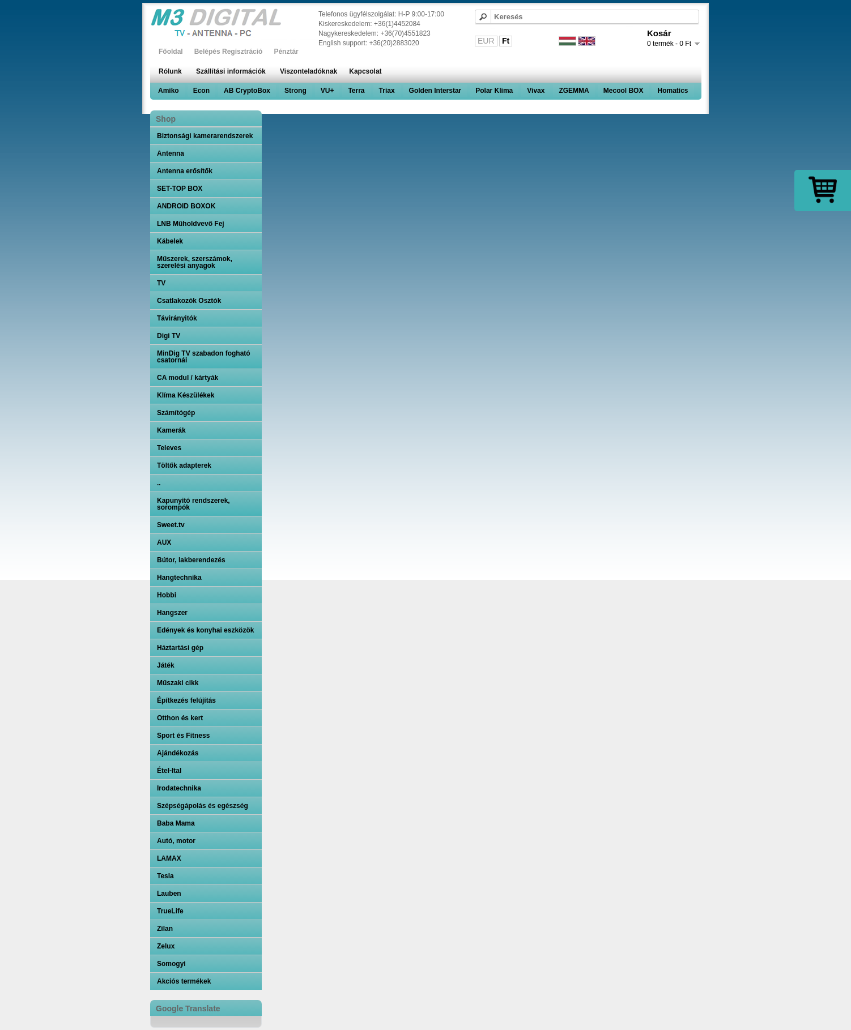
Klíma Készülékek (185, 395)
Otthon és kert (180, 718)
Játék (166, 665)
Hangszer (172, 613)
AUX (164, 542)
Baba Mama (176, 823)
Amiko (168, 91)
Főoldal (171, 51)
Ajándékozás (177, 753)
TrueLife (170, 911)
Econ (201, 91)
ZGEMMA (574, 91)
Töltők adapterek (184, 465)
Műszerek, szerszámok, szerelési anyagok (194, 262)
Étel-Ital (169, 771)
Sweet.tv (171, 525)
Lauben (169, 893)
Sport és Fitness (183, 736)
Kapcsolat (365, 71)
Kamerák (171, 430)
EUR (486, 40)
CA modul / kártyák (187, 378)
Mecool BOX (623, 91)
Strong (295, 91)
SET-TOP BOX (179, 189)
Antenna (170, 153)
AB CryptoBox (247, 91)
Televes (169, 448)
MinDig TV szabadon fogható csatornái (203, 356)
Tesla (165, 876)
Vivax (535, 91)
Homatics (672, 91)
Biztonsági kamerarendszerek (205, 136)
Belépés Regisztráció (228, 51)
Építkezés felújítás (186, 700)
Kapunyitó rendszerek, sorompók (193, 504)
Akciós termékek (184, 981)
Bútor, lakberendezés (191, 560)
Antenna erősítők (184, 171)
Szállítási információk (231, 71)
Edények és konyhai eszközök (205, 630)
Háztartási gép (180, 648)
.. (159, 483)
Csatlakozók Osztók (189, 301)
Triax (387, 91)
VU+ (327, 91)
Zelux (166, 946)
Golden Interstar (435, 91)
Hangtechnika (179, 578)
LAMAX (169, 858)
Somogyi (171, 964)
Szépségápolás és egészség (202, 806)
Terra (356, 91)
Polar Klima (494, 91)
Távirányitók (177, 318)
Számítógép (176, 413)
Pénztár (286, 51)
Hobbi (166, 595)
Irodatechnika (179, 788)
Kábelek (170, 241)
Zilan (165, 929)
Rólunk (170, 71)
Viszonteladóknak (308, 71)
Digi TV (168, 336)
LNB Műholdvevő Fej (190, 224)
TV (161, 283)
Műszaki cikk (177, 683)
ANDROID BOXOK (186, 206)
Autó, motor (176, 841)
